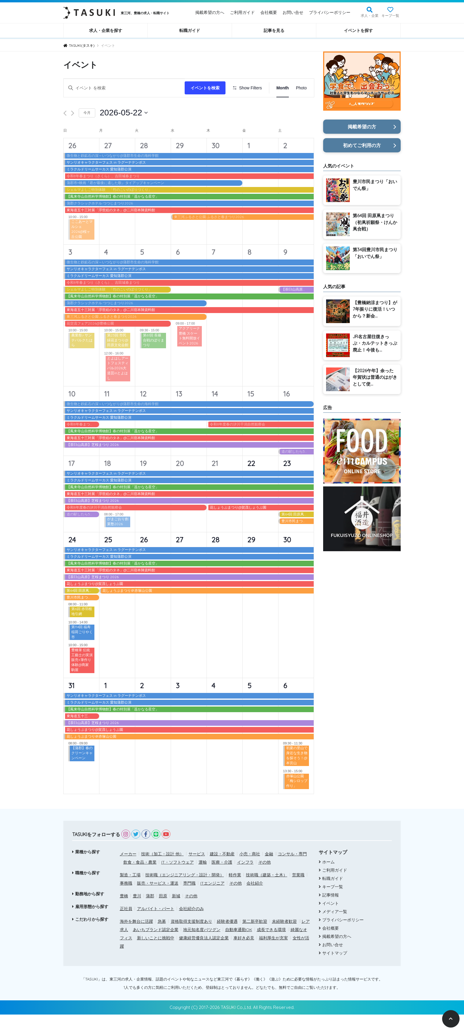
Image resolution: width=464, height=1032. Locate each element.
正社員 (126, 925)
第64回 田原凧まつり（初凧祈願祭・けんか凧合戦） (375, 222)
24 (72, 556)
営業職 (298, 892)
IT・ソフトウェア (177, 879)
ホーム (328, 879)
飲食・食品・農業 (140, 879)
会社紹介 (254, 900)
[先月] (65, 130)
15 (250, 411)
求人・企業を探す (105, 30)
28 (144, 162)
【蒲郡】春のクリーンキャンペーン (82, 770)
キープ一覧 (390, 15)
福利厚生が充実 (273, 955)
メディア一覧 (334, 929)
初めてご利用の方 (362, 145)
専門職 (189, 900)
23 (287, 480)
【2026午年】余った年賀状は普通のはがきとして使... (375, 377)
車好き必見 (243, 955)
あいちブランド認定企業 (155, 946)
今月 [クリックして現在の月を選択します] (87, 130)
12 (143, 411)
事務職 (126, 900)
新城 (176, 913)
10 (71, 411)
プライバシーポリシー (329, 12)
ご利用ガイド (242, 12)
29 (179, 162)
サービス (196, 871)
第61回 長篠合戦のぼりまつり (153, 357)
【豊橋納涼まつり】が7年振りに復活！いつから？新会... (375, 309)
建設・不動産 (222, 871)
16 (286, 411)
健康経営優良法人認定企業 (204, 955)
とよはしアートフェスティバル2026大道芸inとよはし (117, 385)
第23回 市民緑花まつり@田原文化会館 (117, 357)
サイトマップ (334, 970)
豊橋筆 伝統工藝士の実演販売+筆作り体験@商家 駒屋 (82, 677)
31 (71, 702)
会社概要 (268, 12)
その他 (264, 879)
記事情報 (330, 912)
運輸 (203, 879)
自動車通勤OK (238, 946)
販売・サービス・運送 (157, 900)
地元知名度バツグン (201, 946)
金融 (269, 871)
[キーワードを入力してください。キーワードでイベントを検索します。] (125, 88)
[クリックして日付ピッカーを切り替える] (124, 130)
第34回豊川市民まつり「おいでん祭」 (375, 253)
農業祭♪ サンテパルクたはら (82, 357)
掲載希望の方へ (209, 12)
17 (71, 480)
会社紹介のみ (191, 925)
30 (215, 162)
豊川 (137, 913)
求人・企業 (369, 15)
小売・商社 (249, 871)
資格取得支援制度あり (191, 938)
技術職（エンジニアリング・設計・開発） (184, 892)
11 (106, 411)
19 (143, 480)
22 (251, 480)
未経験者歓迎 (284, 938)
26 (72, 162)
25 (108, 556)
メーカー (128, 871)
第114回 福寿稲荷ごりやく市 (82, 649)
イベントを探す (358, 30)
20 (180, 480)
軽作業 (235, 892)
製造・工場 (130, 892)
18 (107, 480)
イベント (330, 920)
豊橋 (124, 913)
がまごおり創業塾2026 (117, 539)
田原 (163, 913)
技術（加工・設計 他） (162, 871)
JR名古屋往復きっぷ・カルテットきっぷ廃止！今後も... (375, 343)
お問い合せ (293, 12)
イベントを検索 (206, 88)
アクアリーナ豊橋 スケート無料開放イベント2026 (189, 352)
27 (108, 162)
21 (215, 480)
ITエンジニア (212, 900)
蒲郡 (150, 913)
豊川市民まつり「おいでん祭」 (375, 185)
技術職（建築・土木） (266, 892)
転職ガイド (189, 30)
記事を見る (274, 30)
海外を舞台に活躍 (136, 938)
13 (179, 411)
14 (215, 411)
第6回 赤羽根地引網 (81, 628)
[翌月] (72, 130)
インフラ (245, 879)
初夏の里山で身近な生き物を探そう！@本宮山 (296, 772)
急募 (162, 938)
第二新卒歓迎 (254, 938)
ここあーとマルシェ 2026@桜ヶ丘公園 (82, 246)
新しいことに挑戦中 (155, 955)
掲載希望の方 (362, 127)
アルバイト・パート (155, 925)
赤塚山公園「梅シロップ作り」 (296, 798)
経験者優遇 (227, 938)
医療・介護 (222, 879)
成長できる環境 (271, 946)
